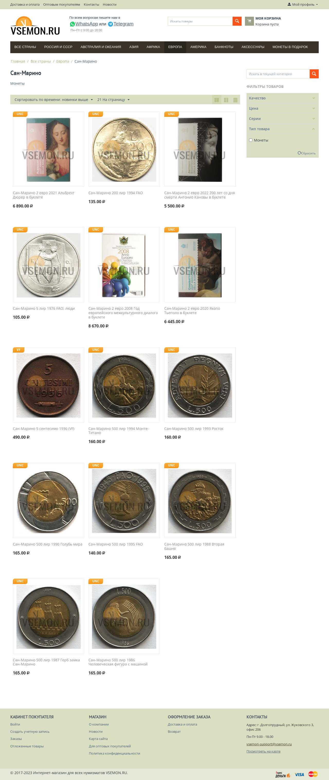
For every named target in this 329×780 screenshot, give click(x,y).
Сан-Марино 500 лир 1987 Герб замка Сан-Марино (46, 662)
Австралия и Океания (101, 47)
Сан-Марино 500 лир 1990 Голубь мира (48, 544)
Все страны (25, 47)
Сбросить (308, 153)
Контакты (91, 4)
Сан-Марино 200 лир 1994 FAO (115, 193)
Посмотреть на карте (263, 751)
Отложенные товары (27, 746)
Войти (15, 724)
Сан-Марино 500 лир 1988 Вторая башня (194, 546)
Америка (198, 47)
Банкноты (224, 47)
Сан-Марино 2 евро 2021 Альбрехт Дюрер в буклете (44, 195)
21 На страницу (113, 99)
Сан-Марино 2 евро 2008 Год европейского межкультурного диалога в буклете (123, 312)
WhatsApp (83, 23)
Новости (109, 4)
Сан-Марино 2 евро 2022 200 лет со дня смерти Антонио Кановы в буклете (199, 195)
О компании (99, 724)
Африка (153, 47)
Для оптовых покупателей (110, 746)
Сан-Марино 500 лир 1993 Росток (193, 429)
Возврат (174, 731)
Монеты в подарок (290, 47)
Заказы (16, 738)
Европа (175, 47)
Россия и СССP (58, 47)
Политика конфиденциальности (114, 753)
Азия (133, 47)
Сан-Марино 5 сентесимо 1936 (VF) (43, 429)
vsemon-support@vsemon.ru (269, 744)
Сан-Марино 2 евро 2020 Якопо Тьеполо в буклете (192, 310)
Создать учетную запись (30, 731)
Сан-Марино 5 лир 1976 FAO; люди (44, 308)
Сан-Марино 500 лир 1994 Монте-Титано (118, 431)
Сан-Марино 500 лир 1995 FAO (115, 544)
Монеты (258, 140)
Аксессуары (253, 47)
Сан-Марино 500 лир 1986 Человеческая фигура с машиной (118, 662)
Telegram (120, 23)
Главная (18, 61)
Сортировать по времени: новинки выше (54, 99)
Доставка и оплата (25, 4)
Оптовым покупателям (61, 4)
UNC (20, 114)
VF (19, 349)
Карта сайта (98, 738)
